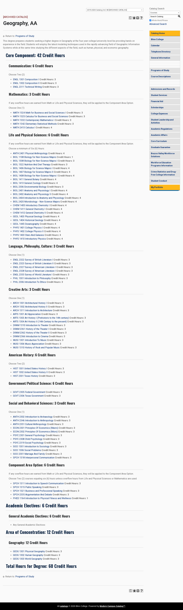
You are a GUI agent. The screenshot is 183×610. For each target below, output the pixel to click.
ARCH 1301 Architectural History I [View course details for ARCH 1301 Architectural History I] (30, 303)
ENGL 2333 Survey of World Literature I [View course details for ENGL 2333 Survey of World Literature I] (32, 274)
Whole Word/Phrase (160, 20)
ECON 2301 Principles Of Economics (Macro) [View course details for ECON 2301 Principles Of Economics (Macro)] (35, 428)
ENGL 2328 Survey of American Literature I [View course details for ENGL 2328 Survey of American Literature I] (34, 271)
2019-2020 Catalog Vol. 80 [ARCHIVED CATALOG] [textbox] (107, 10)
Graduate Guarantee (160, 147)
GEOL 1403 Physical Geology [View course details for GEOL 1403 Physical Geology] (27, 216)
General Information (160, 58)
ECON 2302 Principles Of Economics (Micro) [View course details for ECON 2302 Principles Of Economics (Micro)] (35, 431)
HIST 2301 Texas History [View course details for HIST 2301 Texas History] (25, 376)
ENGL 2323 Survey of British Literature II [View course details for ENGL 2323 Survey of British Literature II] (33, 263)
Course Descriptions (161, 76)
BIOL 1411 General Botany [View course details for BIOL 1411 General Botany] (26, 179)
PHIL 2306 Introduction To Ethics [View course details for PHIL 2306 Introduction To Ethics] (29, 282)
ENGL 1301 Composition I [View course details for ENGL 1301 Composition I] (26, 79)
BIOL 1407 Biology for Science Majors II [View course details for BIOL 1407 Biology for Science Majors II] (33, 172)
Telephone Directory (160, 52)
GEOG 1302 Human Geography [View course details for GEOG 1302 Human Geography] (28, 555)
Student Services (159, 95)
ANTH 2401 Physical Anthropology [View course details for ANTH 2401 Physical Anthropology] (30, 153)
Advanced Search (158, 24)
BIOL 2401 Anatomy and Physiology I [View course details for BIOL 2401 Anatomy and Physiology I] (31, 190)
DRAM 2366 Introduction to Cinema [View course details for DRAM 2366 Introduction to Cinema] (30, 336)
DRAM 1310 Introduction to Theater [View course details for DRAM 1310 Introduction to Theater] (30, 325)
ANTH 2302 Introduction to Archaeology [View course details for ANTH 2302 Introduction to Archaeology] (33, 416)
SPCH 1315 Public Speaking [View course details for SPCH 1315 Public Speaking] (27, 487)
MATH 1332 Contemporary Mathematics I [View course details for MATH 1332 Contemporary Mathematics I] (33, 120)
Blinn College (157, 39)
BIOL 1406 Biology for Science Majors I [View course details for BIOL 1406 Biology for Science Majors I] (33, 168)
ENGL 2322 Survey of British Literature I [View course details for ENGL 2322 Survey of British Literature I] (33, 259)
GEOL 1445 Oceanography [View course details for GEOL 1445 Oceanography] (26, 224)
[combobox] (114, 10)
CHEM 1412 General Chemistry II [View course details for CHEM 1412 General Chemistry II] (29, 212)
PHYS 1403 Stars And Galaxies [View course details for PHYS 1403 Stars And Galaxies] (28, 235)
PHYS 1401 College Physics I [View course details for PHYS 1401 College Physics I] (28, 227)
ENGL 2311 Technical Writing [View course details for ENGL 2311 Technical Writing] (27, 87)
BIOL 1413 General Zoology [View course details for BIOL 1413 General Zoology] (27, 183)
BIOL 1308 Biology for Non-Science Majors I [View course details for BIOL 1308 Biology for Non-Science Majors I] (35, 160)
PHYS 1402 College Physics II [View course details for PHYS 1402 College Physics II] (28, 231)
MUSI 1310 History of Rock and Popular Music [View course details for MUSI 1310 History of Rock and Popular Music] (36, 347)
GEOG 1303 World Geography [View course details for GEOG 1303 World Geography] (27, 558)
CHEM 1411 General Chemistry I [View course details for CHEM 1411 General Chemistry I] (29, 209)
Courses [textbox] (153, 13)
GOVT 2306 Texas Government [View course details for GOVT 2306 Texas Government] (28, 395)
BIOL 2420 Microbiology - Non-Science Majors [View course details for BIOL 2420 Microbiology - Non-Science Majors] (36, 201)
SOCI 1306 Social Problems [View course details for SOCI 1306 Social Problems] (27, 450)
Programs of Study (24, 36)
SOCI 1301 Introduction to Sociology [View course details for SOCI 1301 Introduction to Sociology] (31, 446)
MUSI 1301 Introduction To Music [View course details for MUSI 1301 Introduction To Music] (29, 340)
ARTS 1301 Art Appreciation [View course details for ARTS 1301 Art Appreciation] (27, 314)
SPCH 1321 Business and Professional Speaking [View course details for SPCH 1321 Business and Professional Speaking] (37, 491)
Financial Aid (157, 101)
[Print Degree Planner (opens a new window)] (130, 17)
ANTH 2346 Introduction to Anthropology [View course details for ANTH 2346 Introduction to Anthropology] (33, 420)
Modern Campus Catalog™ (112, 606)
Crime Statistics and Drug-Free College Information (163, 173)
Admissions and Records (163, 89)
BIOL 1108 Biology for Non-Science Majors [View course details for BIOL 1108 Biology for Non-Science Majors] (34, 157)
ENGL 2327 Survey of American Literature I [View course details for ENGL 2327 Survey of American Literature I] (34, 267)
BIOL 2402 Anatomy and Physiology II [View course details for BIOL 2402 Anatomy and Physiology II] (32, 194)
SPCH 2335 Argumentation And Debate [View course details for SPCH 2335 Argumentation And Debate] (32, 494)
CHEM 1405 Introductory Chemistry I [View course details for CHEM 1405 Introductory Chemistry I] (31, 205)
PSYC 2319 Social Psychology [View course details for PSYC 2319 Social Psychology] (28, 442)
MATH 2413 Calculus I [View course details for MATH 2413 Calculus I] (24, 127)
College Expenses (159, 113)
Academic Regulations (161, 129)
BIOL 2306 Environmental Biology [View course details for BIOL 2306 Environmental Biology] (29, 186)
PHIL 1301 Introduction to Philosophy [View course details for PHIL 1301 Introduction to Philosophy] (32, 278)
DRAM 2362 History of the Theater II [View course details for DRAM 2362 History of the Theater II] (31, 332)
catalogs (64, 606)
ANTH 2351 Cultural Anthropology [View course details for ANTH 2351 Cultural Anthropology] (29, 424)
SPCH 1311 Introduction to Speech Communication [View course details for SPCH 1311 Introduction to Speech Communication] (38, 483)
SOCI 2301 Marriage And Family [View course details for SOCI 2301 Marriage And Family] (29, 454)
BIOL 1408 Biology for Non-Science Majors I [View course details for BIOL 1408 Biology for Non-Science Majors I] (35, 175)
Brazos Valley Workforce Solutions (163, 155)
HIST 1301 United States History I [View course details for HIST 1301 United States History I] (30, 368)
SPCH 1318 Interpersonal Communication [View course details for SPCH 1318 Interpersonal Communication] (33, 457)
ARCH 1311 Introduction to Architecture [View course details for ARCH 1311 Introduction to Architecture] (32, 310)
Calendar (155, 45)
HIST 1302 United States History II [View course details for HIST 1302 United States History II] (30, 372)
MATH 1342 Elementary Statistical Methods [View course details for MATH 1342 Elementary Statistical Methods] (35, 123)
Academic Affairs (159, 135)
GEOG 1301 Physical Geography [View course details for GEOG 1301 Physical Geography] (29, 551)
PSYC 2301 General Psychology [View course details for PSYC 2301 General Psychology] (29, 435)
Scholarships (157, 107)
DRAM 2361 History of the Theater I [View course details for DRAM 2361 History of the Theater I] (31, 329)
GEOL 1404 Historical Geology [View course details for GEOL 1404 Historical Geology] (28, 220)
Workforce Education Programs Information (162, 164)
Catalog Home (158, 33)
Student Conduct (159, 181)
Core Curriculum (159, 141)
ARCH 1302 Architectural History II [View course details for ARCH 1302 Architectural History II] (30, 306)
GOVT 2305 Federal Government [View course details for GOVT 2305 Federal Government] (29, 392)
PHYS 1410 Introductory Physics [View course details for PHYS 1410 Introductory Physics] (29, 238)
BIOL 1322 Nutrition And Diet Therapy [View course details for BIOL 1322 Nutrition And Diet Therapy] (31, 164)
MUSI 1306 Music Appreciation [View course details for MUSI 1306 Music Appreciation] (28, 343)
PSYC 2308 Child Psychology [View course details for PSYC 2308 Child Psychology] (27, 439)
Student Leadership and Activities (162, 121)
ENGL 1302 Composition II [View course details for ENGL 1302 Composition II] (26, 83)
